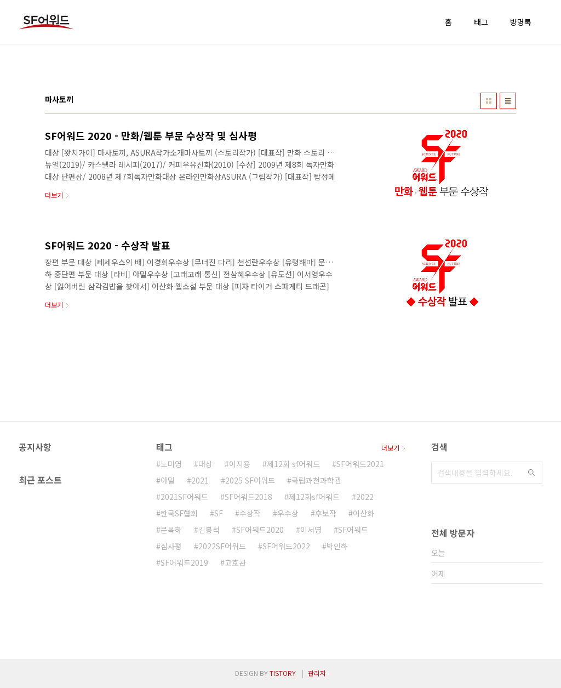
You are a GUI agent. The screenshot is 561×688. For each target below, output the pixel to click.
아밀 (168, 480)
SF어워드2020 (260, 529)
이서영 (311, 529)
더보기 (390, 447)
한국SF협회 (179, 513)
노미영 (171, 463)
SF (218, 513)
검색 (531, 472)
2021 (200, 480)
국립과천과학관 (316, 480)
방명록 (520, 21)
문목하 (171, 529)
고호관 (235, 562)
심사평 (171, 546)
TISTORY (283, 673)
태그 (481, 21)
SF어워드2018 (248, 496)
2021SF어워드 (184, 496)
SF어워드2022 (286, 546)
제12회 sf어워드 (293, 463)
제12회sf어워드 (314, 496)
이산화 (363, 513)
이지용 (239, 463)
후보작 (325, 513)
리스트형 (508, 101)
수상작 (250, 513)
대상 (205, 463)
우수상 (288, 513)
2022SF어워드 (222, 546)
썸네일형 (488, 101)
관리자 (317, 673)
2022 (365, 496)
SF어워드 (353, 529)
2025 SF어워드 (250, 480)
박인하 (337, 546)
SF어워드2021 (360, 463)
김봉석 (209, 529)
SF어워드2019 (184, 562)
